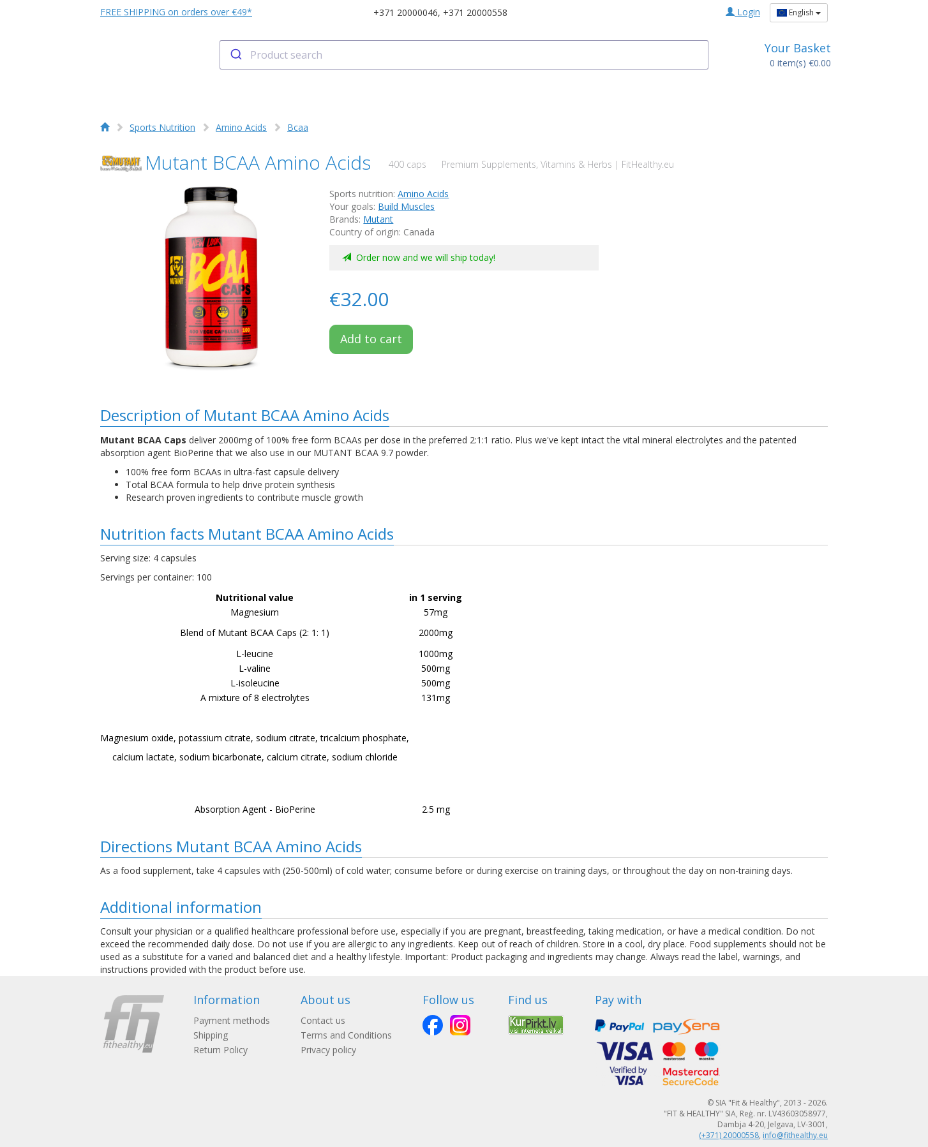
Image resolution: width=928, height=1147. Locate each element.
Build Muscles (406, 206)
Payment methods (231, 1020)
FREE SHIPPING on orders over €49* (176, 12)
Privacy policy (328, 1050)
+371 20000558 (475, 12)
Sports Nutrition (162, 127)
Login (743, 12)
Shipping (210, 1035)
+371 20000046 (405, 12)
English (799, 12)
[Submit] (235, 55)
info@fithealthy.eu (795, 1135)
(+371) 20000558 (729, 1135)
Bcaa (297, 127)
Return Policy (220, 1050)
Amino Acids (241, 127)
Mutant (378, 219)
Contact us (323, 1020)
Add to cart (371, 338)
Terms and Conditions (346, 1035)
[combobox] (464, 55)
